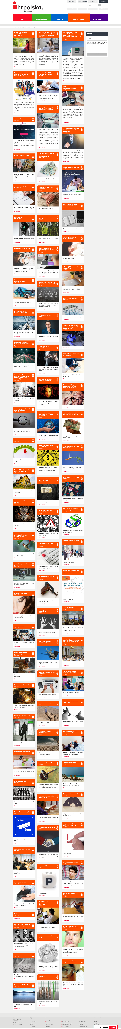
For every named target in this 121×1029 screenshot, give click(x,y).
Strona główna (72, 8)
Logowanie (71, 1)
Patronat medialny (66, 1025)
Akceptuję (112, 1027)
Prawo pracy (79, 20)
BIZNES (63, 1020)
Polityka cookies (98, 1023)
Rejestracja (96, 1022)
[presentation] (99, 49)
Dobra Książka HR (82, 1022)
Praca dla (93, 1)
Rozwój (60, 20)
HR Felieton (80, 1020)
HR (22, 20)
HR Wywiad (80, 1023)
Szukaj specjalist (49, 1025)
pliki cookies (105, 1027)
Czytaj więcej (17, 67)
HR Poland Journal (82, 1026)
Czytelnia (36, 27)
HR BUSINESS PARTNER (67, 1023)
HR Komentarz (65, 1022)
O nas (82, 8)
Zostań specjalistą (82, 1)
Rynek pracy (98, 20)
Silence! (14, 1025)
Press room (48, 1023)
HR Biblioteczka (65, 1026)
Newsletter (103, 1)
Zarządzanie (41, 20)
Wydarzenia (92, 8)
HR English (80, 1025)
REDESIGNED (20, 1025)
